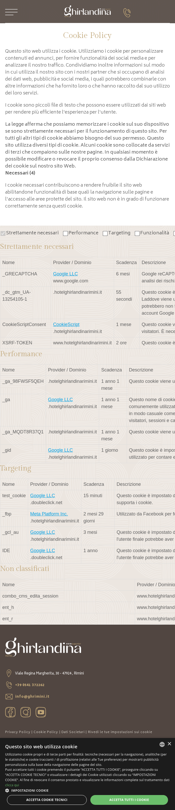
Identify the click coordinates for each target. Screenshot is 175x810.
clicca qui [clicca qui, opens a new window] (12, 785)
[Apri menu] (11, 12)
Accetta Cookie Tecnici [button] (47, 800)
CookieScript (66, 324)
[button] (87, 790)
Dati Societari (73, 732)
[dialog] (87, 774)
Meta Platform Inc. (49, 514)
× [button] (169, 744)
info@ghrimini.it (27, 697)
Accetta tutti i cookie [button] (129, 800)
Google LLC (65, 273)
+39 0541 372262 (24, 685)
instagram (25, 712)
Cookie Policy (46, 732)
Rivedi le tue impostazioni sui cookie (120, 732)
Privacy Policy (17, 732)
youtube (41, 712)
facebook (10, 712)
